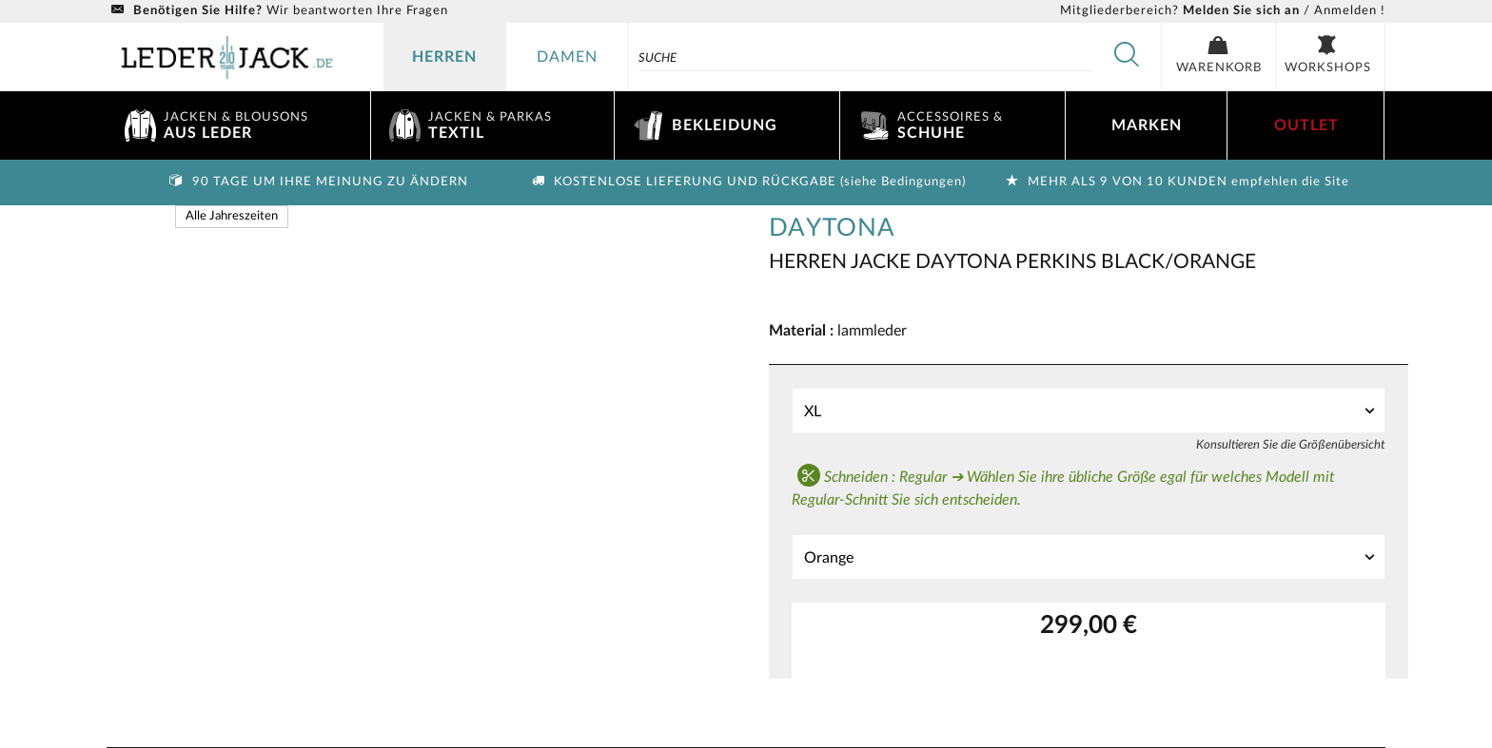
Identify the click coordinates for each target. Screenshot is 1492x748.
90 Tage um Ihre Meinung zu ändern (317, 182)
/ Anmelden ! (1222, 11)
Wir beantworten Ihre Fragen (277, 11)
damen (567, 57)
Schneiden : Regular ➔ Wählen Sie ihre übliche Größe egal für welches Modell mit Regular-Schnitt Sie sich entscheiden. (1063, 486)
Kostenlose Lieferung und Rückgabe (746, 182)
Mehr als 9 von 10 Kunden (1175, 182)
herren (444, 57)
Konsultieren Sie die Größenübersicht (1290, 445)
